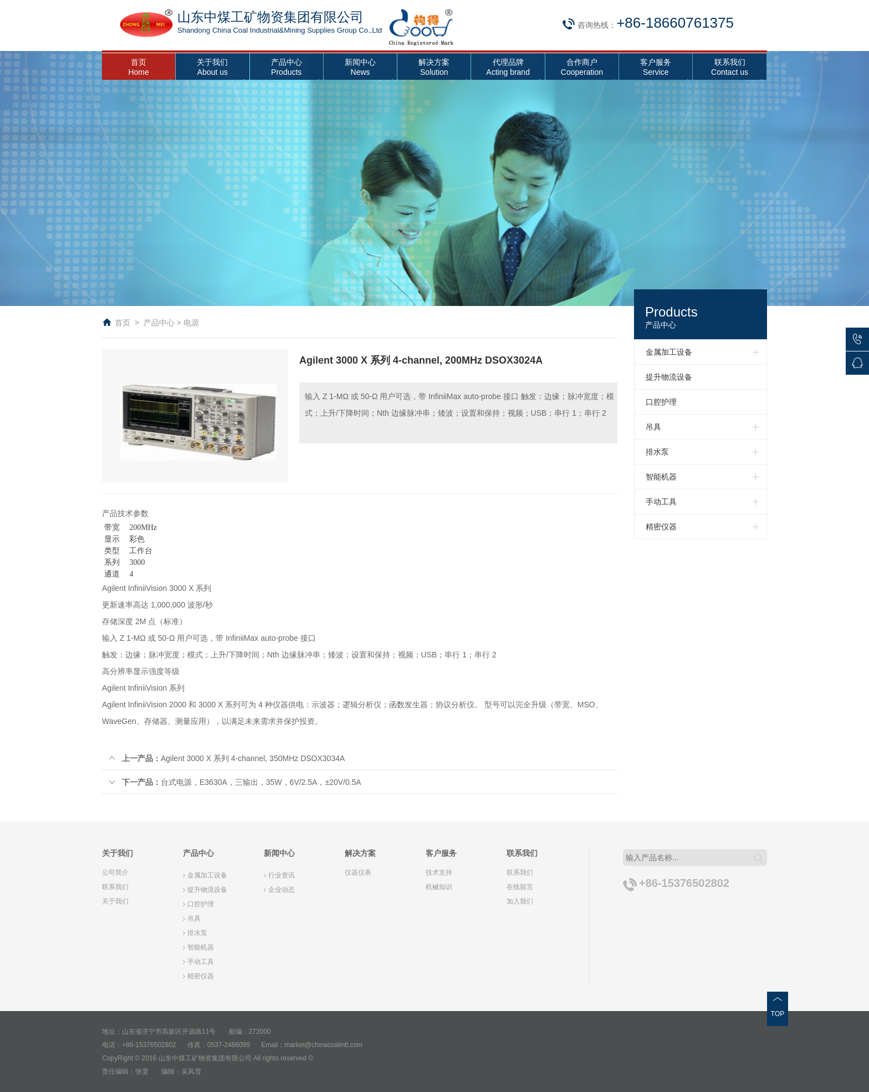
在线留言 (520, 887)
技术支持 (439, 872)
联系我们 (115, 887)
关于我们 (115, 901)
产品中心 (159, 322)
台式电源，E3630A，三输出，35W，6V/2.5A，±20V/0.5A (234, 782)
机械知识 (439, 887)
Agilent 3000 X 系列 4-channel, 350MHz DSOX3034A (226, 758)
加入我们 (520, 901)
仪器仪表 (358, 872)
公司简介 (115, 872)
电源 (191, 322)
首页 (122, 322)
